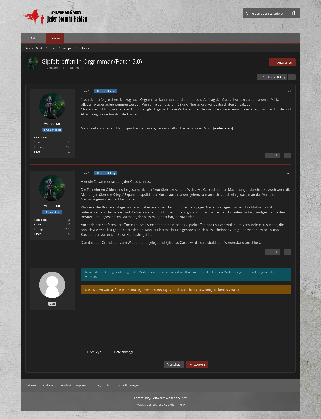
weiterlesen (223, 128)
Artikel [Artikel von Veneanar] (37, 142)
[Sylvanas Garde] (67, 16)
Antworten (197, 364)
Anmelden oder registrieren (265, 13)
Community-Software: (160, 398)
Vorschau (174, 364)
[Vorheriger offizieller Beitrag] (276, 252)
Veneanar (53, 68)
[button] (93, 351)
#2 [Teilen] (289, 173)
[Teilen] (292, 77)
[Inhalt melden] (268, 155)
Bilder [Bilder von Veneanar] (37, 151)
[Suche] (293, 13)
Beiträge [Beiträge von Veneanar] (39, 147)
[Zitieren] (287, 155)
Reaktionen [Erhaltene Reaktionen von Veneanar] (40, 137)
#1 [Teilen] (289, 91)
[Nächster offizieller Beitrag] (276, 155)
